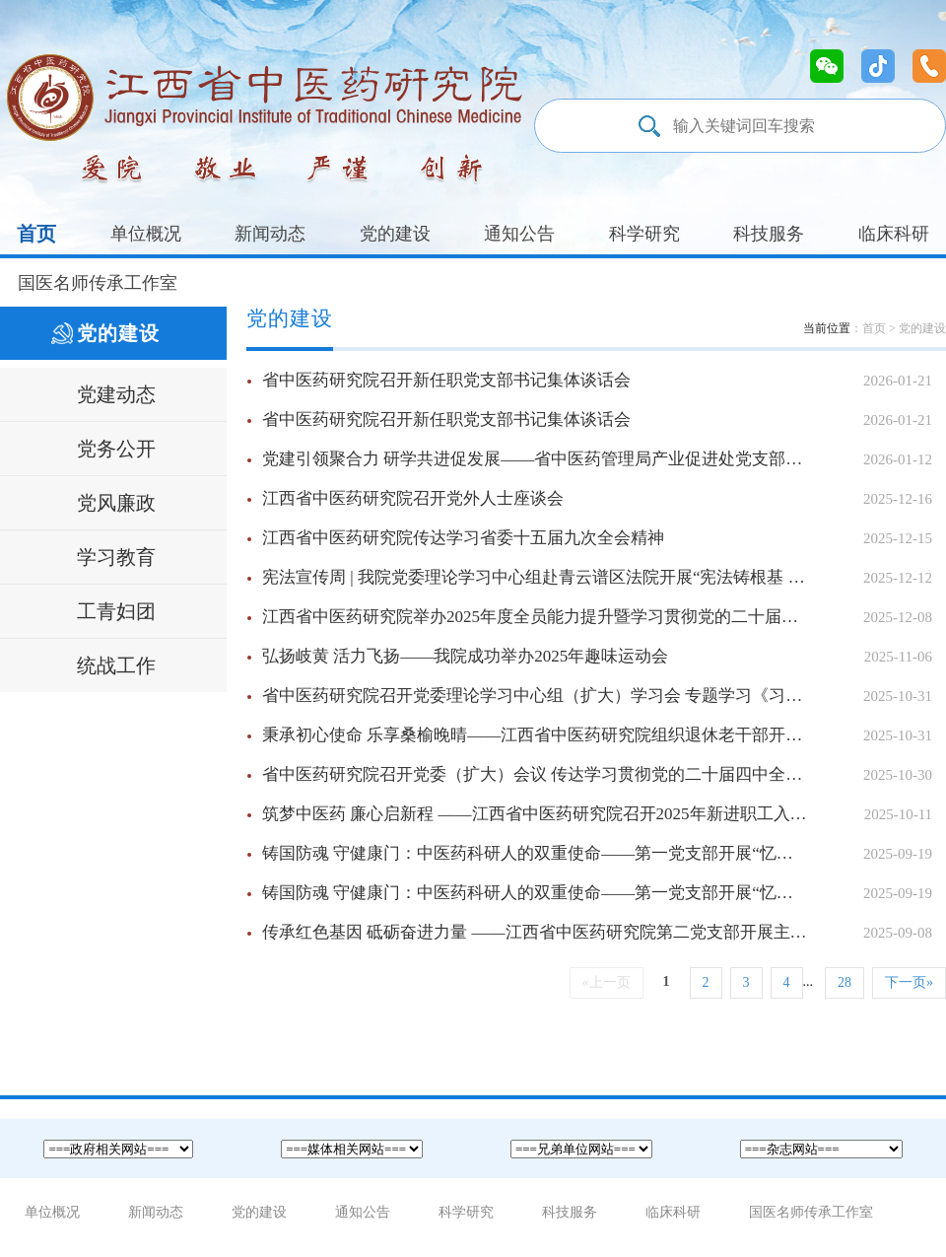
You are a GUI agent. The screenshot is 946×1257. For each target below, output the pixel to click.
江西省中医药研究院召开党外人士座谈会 (597, 499)
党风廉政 (116, 503)
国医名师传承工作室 (97, 283)
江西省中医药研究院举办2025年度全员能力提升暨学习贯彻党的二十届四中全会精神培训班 (597, 617)
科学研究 (644, 234)
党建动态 (116, 394)
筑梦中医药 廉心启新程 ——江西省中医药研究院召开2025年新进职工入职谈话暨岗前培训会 (597, 814)
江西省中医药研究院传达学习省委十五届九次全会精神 (597, 538)
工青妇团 (116, 611)
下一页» (909, 982)
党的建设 (395, 234)
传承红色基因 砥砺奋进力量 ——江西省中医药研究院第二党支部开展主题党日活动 (597, 932)
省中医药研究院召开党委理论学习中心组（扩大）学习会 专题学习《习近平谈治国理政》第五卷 (597, 696)
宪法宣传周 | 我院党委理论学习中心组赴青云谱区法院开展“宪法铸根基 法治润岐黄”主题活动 (597, 577)
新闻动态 (270, 234)
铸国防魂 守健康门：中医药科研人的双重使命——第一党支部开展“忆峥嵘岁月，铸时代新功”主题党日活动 (597, 853)
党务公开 (116, 448)
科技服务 (768, 234)
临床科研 (893, 234)
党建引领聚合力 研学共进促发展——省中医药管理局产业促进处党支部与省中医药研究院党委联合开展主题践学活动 (597, 459)
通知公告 (519, 234)
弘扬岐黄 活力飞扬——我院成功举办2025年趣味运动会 (597, 656)
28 (844, 982)
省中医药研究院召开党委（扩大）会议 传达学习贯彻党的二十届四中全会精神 (597, 775)
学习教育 (116, 557)
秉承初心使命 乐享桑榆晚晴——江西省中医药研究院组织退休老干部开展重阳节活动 (597, 735)
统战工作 (116, 665)
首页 (36, 233)
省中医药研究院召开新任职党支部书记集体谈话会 (597, 380)
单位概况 (145, 234)
